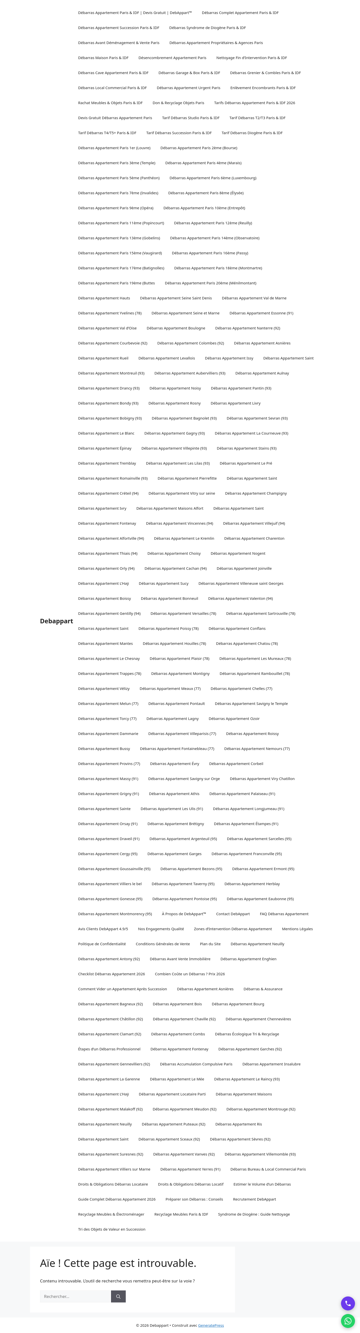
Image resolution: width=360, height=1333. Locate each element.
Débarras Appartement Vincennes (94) (179, 523)
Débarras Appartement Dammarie (108, 733)
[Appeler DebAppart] (348, 1303)
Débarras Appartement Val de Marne (254, 297)
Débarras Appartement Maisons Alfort (169, 508)
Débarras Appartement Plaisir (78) (180, 658)
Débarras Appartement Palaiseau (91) (242, 793)
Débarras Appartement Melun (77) (108, 703)
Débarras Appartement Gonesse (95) (110, 898)
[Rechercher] (118, 1296)
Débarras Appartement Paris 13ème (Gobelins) (119, 237)
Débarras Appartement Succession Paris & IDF (118, 27)
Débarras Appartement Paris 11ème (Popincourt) (121, 222)
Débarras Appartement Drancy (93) (109, 388)
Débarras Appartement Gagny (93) (174, 433)
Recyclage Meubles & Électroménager (111, 1214)
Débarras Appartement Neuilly (257, 943)
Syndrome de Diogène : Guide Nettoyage (254, 1214)
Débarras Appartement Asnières (262, 342)
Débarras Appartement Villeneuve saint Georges (241, 583)
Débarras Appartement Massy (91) (108, 778)
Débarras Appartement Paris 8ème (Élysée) (206, 192)
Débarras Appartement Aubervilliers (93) (190, 372)
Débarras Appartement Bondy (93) (108, 403)
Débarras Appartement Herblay (252, 883)
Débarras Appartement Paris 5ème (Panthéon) (119, 177)
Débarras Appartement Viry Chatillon (262, 778)
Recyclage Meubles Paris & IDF (181, 1214)
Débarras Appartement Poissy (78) (168, 628)
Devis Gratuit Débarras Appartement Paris (115, 117)
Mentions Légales (297, 928)
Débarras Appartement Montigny (180, 673)
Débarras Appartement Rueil (103, 357)
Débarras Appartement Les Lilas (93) (178, 463)
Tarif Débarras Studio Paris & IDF (191, 117)
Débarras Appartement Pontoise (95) (184, 898)
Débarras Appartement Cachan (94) (175, 568)
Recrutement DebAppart (254, 1199)
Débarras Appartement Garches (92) (250, 1048)
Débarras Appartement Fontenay (107, 523)
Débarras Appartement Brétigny (176, 823)
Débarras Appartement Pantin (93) (241, 388)
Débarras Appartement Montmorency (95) (115, 913)
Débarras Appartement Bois (177, 1003)
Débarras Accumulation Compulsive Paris (196, 1063)
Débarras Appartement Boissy (104, 598)
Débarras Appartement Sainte (104, 808)
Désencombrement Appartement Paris (172, 57)
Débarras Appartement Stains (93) (246, 448)
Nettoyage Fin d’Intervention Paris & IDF (251, 57)
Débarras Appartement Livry (235, 403)
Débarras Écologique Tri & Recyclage (247, 1033)
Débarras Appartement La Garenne (109, 1078)
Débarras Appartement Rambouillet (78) (255, 673)
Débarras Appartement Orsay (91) (108, 823)
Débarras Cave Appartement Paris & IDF (113, 72)
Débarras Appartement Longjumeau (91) (248, 808)
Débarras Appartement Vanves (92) (184, 1154)
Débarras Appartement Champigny (256, 493)
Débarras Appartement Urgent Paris (188, 87)
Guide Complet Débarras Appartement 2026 (117, 1199)
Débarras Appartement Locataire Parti (172, 1093)
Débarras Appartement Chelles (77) (241, 688)
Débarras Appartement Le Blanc (106, 433)
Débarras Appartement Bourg (238, 1003)
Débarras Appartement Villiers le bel (110, 883)
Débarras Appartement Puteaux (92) (173, 1123)
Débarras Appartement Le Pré (246, 463)
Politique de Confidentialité (102, 943)
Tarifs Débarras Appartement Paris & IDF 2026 (254, 102)
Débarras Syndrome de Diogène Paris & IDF (207, 27)
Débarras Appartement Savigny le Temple (251, 703)
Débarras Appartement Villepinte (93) (174, 448)
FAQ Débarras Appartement (284, 913)
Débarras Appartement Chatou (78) (247, 643)
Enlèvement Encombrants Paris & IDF (263, 87)
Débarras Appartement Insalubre (271, 1063)
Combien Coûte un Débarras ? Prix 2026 (190, 973)
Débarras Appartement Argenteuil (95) (183, 838)
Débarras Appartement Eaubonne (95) (260, 898)
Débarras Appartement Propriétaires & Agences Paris (216, 42)
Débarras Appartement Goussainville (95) (114, 868)
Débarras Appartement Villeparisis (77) (182, 733)
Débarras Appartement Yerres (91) (190, 1169)
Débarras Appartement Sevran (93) (257, 418)
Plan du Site (210, 943)
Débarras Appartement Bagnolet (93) (184, 418)
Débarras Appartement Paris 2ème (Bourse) (198, 147)
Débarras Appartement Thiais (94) (108, 553)
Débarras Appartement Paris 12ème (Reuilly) (213, 222)
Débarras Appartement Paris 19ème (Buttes (116, 282)
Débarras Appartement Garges (175, 853)
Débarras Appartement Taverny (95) (183, 883)
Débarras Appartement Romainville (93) (113, 478)
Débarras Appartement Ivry (102, 508)
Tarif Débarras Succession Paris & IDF (179, 132)
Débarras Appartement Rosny (174, 403)
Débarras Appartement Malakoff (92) (110, 1108)
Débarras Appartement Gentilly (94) (109, 613)
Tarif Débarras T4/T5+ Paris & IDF (107, 132)
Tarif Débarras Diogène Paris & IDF (252, 132)
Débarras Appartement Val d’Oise (107, 327)
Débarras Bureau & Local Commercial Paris (268, 1169)
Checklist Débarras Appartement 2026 (111, 973)
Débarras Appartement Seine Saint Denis (176, 297)
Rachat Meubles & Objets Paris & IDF (110, 102)
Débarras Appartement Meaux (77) (170, 688)
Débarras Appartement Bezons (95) (191, 868)
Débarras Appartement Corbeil (236, 763)
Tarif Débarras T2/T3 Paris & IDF (258, 117)
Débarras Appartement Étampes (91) (246, 823)
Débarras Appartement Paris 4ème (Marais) (203, 162)
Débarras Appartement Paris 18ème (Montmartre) (218, 267)
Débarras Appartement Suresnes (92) (110, 1154)
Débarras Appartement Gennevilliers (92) (114, 1063)
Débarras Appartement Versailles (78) (183, 613)
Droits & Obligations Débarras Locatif (191, 1184)
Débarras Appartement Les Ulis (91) (172, 808)
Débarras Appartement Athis (174, 793)
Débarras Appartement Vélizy (104, 688)
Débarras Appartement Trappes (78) (109, 673)
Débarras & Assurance (263, 988)
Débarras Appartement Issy (229, 357)
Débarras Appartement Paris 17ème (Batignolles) (121, 267)
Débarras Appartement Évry (174, 763)
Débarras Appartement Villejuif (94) (254, 523)
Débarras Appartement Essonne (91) (261, 312)
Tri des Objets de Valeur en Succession (112, 1229)
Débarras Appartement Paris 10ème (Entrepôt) (204, 207)
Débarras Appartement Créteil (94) (108, 493)
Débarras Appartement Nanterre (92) (247, 327)
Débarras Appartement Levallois (166, 357)
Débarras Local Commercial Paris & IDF (112, 87)
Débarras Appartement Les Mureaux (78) (255, 658)
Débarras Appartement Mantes (105, 643)
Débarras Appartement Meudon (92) (184, 1108)
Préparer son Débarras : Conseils (194, 1199)
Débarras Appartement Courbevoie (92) (113, 342)
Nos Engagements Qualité (161, 928)
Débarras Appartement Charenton (254, 538)
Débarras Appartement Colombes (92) (190, 342)
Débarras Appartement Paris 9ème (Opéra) (116, 207)
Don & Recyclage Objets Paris (178, 102)
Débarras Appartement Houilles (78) (174, 643)
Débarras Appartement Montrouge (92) (261, 1108)
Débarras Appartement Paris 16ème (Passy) (210, 252)
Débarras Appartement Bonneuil (169, 598)
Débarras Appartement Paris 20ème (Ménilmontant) (210, 282)
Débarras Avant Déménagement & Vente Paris (119, 42)
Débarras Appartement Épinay (105, 448)
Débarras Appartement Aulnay (262, 372)
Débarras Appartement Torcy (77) (107, 718)
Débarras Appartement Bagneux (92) (110, 1003)
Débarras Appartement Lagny (172, 718)
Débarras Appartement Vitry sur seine (181, 493)
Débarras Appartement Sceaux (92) (169, 1138)
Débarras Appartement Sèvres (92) (240, 1138)
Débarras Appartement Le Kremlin (184, 538)
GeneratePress (211, 1325)
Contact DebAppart (233, 913)
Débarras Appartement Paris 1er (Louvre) (114, 147)
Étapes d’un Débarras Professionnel (109, 1048)
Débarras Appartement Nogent (238, 553)
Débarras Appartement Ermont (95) (263, 868)
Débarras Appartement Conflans (237, 628)
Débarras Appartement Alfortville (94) (111, 538)
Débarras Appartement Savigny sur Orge (184, 778)
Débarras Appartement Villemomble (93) (260, 1154)
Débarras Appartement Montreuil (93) (111, 372)
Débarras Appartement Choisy (174, 553)
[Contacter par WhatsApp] (348, 1321)
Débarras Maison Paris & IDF (103, 57)
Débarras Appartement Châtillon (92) (110, 1018)
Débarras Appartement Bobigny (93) (110, 418)
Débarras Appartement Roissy (252, 733)
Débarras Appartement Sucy (163, 583)
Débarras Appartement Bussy (104, 748)
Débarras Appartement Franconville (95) (247, 853)
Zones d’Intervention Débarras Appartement (233, 928)
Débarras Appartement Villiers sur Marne (114, 1169)
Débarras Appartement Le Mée (177, 1078)
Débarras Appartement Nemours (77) (257, 748)
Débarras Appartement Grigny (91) (108, 793)
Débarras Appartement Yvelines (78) (110, 312)
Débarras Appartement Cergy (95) (108, 853)
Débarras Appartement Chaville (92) (184, 1018)
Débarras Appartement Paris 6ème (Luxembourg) (213, 177)
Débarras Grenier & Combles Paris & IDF (265, 72)
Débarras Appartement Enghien (248, 958)
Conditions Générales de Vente (163, 943)
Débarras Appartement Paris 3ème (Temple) (117, 162)
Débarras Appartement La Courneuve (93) (251, 433)
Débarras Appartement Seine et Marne (186, 312)
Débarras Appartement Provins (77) (109, 763)
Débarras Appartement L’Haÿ (103, 583)
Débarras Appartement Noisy (175, 388)
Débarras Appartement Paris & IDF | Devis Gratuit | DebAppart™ (135, 12)
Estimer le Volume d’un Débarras (262, 1184)
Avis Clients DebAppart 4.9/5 (103, 928)
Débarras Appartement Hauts (104, 297)
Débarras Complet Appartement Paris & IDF (240, 12)
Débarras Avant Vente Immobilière (180, 958)
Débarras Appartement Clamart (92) (109, 1033)
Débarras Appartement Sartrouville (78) (260, 613)
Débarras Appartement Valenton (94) (240, 598)
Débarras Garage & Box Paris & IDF (189, 72)
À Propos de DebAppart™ (184, 913)
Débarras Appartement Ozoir (234, 718)
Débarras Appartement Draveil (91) (109, 838)
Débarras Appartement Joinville (244, 568)
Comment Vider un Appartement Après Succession (122, 988)
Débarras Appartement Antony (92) (109, 958)
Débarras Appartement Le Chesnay (109, 658)
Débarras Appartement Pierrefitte (187, 478)
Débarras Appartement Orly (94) (106, 568)
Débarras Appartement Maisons (244, 1093)
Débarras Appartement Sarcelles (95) (259, 838)
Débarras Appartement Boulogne (176, 327)
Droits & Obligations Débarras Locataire (113, 1184)
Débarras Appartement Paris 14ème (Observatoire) (214, 237)
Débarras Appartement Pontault (176, 703)
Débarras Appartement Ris (238, 1123)
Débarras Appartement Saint (288, 357)
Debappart (56, 621)
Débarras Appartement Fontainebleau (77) (177, 748)
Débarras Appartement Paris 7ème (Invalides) (118, 192)
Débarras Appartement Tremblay (107, 463)
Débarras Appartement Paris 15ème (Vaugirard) (120, 252)
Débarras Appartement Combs (178, 1033)
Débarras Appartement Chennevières (258, 1018)
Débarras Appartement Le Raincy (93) (247, 1078)
